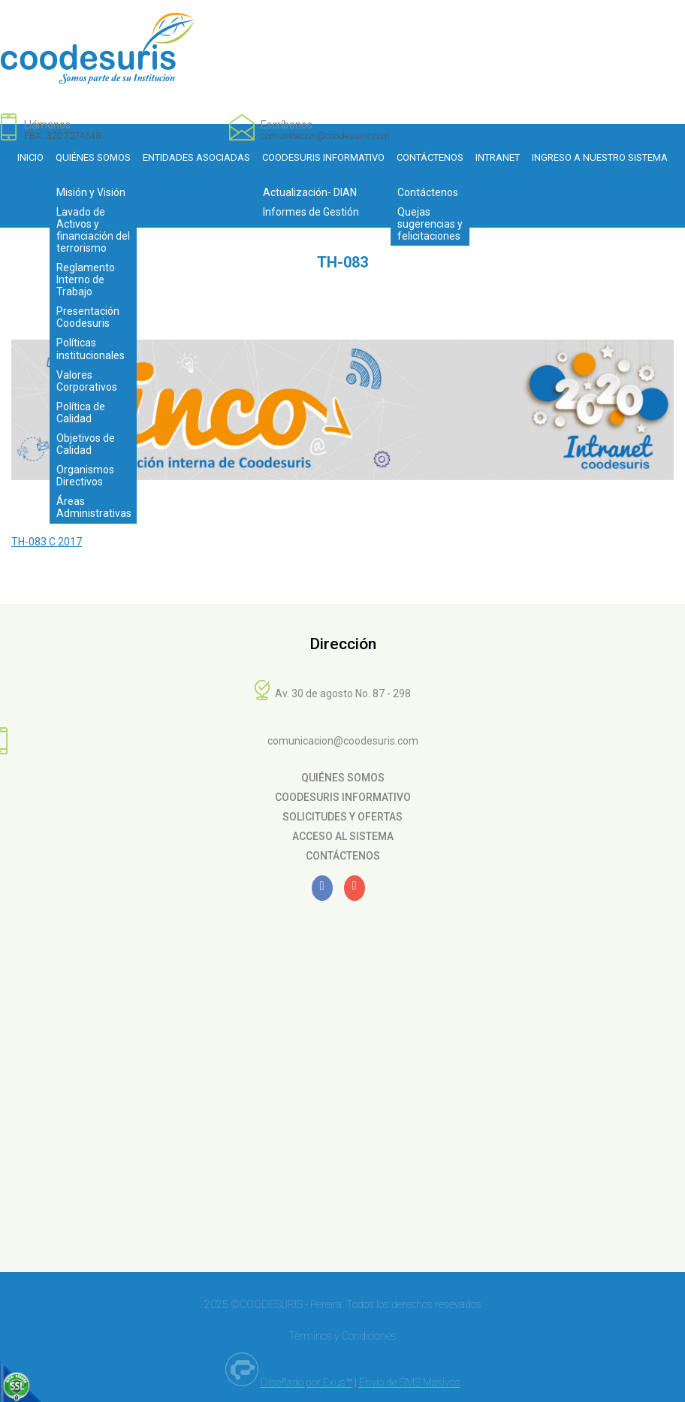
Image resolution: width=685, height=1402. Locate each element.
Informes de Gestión (311, 212)
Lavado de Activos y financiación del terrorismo (93, 230)
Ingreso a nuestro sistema (600, 157)
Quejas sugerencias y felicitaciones (430, 224)
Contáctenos (430, 157)
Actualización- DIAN (310, 192)
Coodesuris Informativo (323, 157)
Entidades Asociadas (196, 157)
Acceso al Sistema (343, 836)
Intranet (497, 157)
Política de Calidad (80, 412)
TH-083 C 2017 (46, 542)
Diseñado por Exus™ (306, 1382)
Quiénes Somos (93, 157)
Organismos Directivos (85, 476)
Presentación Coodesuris (87, 317)
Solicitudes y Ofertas (342, 817)
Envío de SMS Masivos (409, 1382)
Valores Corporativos (86, 381)
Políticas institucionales (90, 349)
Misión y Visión (90, 192)
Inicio (30, 157)
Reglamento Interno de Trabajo (85, 279)
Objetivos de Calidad (85, 444)
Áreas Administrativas (93, 507)
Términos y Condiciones (342, 1336)
